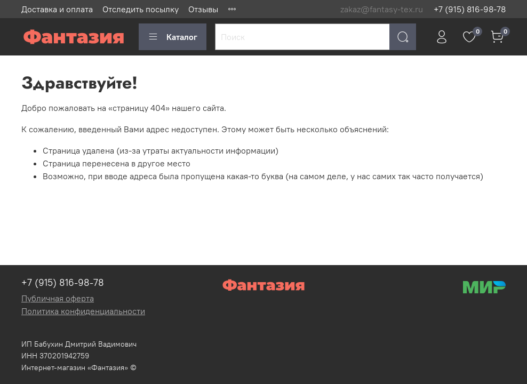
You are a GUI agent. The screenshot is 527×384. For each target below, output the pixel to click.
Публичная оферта (57, 298)
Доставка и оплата (57, 9)
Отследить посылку (140, 9)
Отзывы (203, 9)
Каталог (172, 36)
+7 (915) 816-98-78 (470, 9)
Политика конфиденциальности (83, 311)
